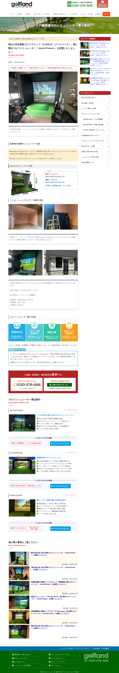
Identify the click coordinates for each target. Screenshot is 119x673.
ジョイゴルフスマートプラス (60, 654)
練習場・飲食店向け (59, 14)
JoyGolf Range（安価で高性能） (94, 124)
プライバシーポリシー (83, 648)
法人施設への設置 (87, 103)
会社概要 (98, 14)
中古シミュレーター (21, 658)
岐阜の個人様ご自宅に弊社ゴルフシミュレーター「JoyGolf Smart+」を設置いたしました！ (100, 45)
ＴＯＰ (12, 14)
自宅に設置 (37, 14)
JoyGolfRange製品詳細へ (61, 486)
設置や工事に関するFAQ (89, 151)
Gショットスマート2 (58, 662)
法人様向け (46, 14)
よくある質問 (73, 14)
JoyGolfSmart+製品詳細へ (61, 443)
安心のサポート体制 (88, 146)
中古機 (90, 14)
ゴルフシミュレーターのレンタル (92, 141)
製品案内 (19, 14)
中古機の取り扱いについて (90, 135)
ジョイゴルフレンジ (57, 658)
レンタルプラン (19, 662)
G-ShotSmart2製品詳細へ (61, 528)
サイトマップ (55, 665)
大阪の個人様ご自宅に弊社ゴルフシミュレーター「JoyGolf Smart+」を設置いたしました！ (100, 53)
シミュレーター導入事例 (22, 665)
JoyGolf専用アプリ (87, 162)
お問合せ (106, 14)
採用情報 (97, 648)
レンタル (82, 14)
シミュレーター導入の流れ (90, 157)
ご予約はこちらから (16, 305)
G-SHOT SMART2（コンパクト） (94, 130)
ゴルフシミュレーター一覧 (90, 114)
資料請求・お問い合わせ (22, 654)
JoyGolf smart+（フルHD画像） (93, 119)
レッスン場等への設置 (88, 108)
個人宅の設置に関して (88, 97)
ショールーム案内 (67, 648)
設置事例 (28, 14)
